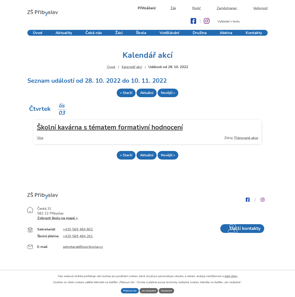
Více (40, 139)
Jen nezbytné (149, 290)
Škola (141, 35)
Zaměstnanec (227, 8)
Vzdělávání (170, 35)
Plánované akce (246, 139)
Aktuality (63, 35)
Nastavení (169, 290)
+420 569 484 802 (78, 238)
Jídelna (227, 35)
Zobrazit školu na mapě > (57, 227)
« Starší (119, 94)
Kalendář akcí (132, 67)
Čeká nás (93, 35)
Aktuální (146, 94)
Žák (173, 8)
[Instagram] (206, 21)
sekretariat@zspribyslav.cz (83, 256)
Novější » (175, 94)
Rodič (196, 8)
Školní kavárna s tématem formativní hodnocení (110, 129)
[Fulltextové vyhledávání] (241, 21)
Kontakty (255, 35)
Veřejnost (260, 8)
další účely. (231, 275)
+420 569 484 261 (78, 245)
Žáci (119, 35)
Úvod (37, 35)
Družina (200, 35)
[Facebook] (193, 21)
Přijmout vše (127, 290)
